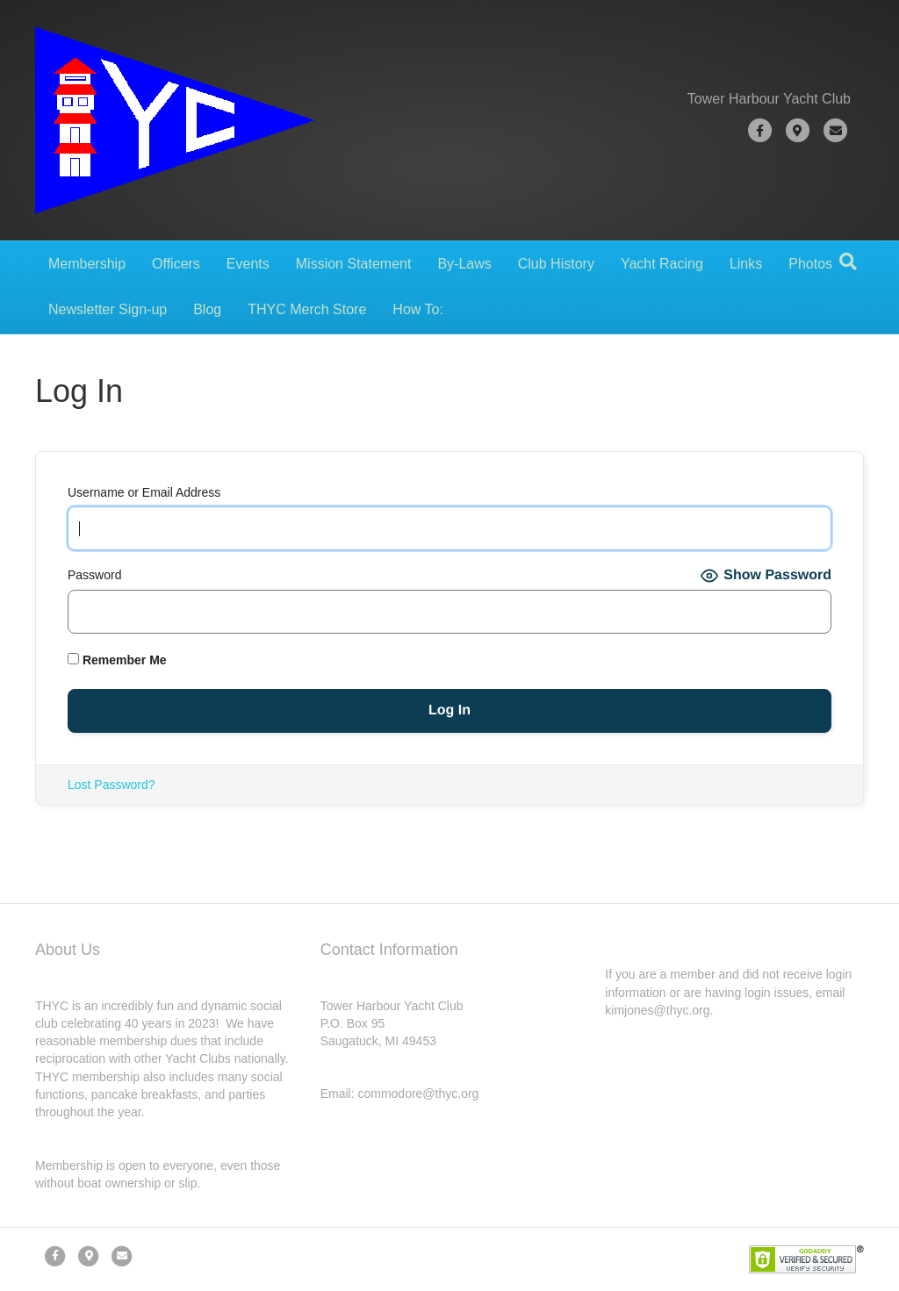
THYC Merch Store (307, 309)
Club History (556, 263)
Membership (87, 263)
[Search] (848, 261)
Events (248, 263)
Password (94, 575)
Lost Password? (111, 785)
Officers (176, 263)
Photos (810, 263)
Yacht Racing (662, 263)
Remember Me (117, 660)
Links (746, 263)
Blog (207, 309)
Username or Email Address (144, 492)
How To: (417, 309)
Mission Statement (354, 263)
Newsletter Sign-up (107, 309)
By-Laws (464, 263)
